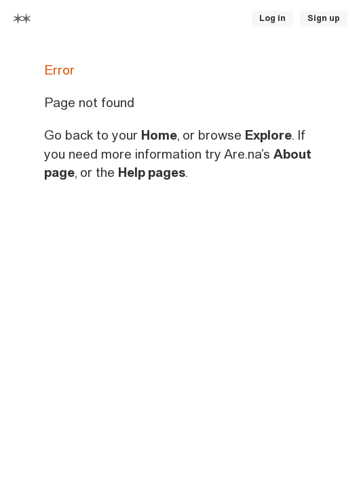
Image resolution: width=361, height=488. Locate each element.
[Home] (22, 18)
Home (159, 135)
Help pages (151, 172)
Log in (272, 18)
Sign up (323, 18)
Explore (268, 135)
